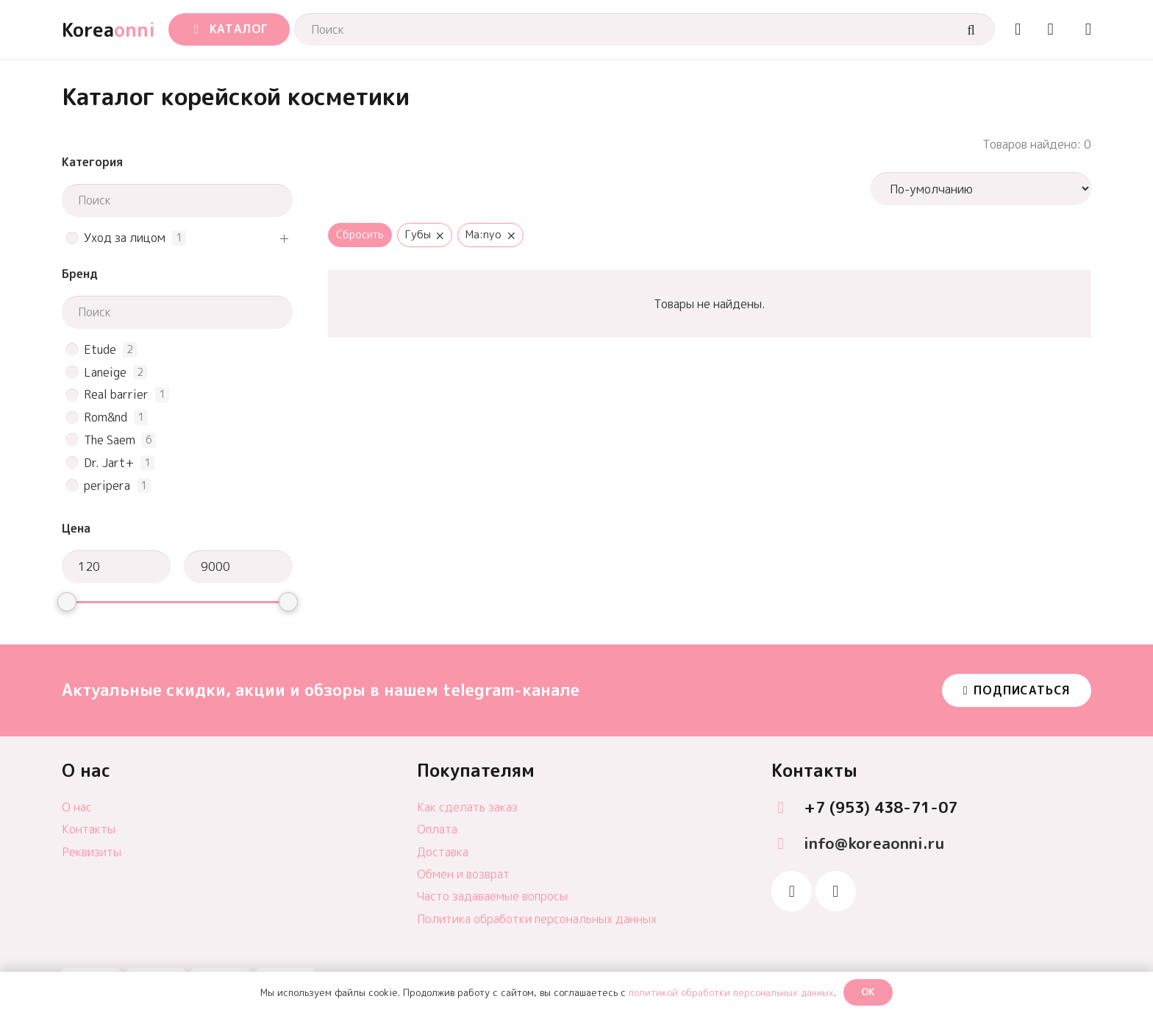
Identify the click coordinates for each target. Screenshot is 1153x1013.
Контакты (88, 829)
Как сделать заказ (467, 807)
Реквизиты (91, 852)
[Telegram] (791, 891)
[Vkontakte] (835, 891)
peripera (107, 486)
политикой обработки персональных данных (731, 992)
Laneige (105, 372)
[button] (229, 29)
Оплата (437, 829)
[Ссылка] (1018, 29)
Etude (100, 350)
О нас (77, 807)
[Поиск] (644, 29)
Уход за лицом (124, 238)
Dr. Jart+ (109, 463)
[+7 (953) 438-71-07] (787, 808)
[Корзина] (1050, 29)
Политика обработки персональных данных (537, 919)
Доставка (442, 852)
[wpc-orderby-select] (981, 188)
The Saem (109, 440)
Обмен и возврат (463, 874)
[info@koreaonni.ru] (787, 844)
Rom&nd (105, 417)
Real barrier (116, 394)
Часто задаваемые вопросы (492, 896)
